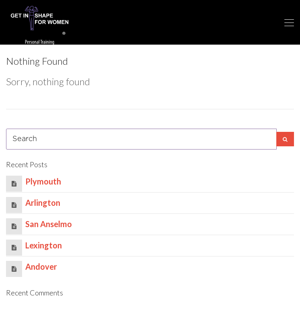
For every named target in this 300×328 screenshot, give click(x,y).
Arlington (42, 202)
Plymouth (43, 181)
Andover (41, 266)
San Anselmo (48, 224)
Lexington (43, 245)
